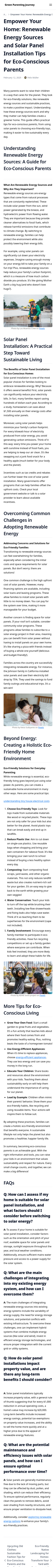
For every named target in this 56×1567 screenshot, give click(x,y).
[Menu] (51, 5)
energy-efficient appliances (31, 1057)
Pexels (42, 328)
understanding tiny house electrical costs (27, 801)
